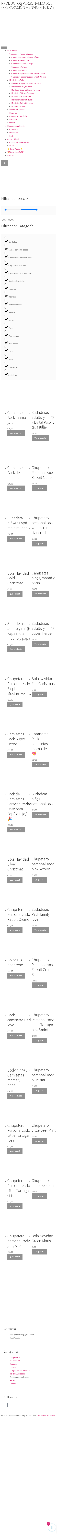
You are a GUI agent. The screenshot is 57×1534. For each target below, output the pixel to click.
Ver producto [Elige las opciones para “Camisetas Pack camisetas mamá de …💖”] (40, 764)
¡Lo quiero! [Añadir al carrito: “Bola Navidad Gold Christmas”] (15, 593)
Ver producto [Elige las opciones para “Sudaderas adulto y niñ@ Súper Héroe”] (40, 644)
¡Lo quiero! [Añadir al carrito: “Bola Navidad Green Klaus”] (39, 1251)
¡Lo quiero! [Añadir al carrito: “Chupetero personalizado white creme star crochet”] (39, 543)
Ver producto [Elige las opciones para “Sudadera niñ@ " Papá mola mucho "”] (16, 538)
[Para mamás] (5, 331)
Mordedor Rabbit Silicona (22, 103)
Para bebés (12, 50)
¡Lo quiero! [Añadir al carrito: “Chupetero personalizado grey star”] (15, 1256)
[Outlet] (5, 315)
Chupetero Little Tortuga (22, 63)
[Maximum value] (29, 210)
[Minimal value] (13, 210)
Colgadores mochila (18, 116)
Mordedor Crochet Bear (21, 96)
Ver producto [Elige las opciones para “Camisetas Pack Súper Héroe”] (16, 754)
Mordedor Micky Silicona (21, 86)
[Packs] (5, 323)
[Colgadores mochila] (5, 261)
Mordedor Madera (18, 106)
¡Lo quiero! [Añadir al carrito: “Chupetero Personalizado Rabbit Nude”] (39, 488)
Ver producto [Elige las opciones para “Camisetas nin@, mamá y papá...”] (40, 593)
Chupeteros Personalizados (21, 54)
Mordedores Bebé (16, 80)
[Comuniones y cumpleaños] (5, 268)
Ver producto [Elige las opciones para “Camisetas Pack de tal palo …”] (16, 488)
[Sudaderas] (5, 370)
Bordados (13, 119)
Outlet (12, 122)
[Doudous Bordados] (5, 276)
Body (11, 136)
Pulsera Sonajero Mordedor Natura (26, 83)
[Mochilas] (5, 292)
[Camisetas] (5, 362)
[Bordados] (5, 237)
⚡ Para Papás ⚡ (15, 149)
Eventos (10, 155)
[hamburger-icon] (4, 48)
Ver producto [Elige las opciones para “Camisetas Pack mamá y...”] (16, 433)
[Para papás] (5, 339)
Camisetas (13, 129)
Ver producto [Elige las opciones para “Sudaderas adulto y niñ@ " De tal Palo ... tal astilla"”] (40, 438)
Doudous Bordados (17, 109)
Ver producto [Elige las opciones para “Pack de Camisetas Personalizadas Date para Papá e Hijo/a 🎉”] (16, 829)
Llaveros (13, 113)
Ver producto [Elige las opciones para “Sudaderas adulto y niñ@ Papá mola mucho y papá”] (16, 649)
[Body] (5, 355)
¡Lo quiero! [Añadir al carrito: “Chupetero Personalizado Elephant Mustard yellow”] (15, 704)
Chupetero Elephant (20, 60)
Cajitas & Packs (13, 139)
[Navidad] (5, 308)
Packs (11, 145)
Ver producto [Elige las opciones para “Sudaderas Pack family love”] (40, 930)
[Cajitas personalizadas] (5, 245)
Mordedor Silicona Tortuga (22, 93)
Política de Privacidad (46, 1415)
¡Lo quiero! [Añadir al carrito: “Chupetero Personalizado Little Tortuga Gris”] (15, 1206)
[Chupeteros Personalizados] (5, 253)
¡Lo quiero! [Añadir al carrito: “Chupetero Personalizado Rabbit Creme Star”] (39, 985)
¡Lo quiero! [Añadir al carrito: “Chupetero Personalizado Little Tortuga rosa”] (15, 1151)
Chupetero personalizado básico (25, 57)
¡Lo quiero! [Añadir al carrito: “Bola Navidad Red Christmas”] (39, 694)
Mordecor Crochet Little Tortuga (25, 90)
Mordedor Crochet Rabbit (22, 99)
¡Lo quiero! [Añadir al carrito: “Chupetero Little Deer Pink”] (39, 1196)
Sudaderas (13, 132)
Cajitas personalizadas (19, 142)
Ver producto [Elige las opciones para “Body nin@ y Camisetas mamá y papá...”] (16, 1095)
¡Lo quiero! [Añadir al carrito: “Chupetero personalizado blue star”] (39, 1090)
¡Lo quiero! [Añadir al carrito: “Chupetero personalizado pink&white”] (39, 879)
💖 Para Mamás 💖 (15, 152)
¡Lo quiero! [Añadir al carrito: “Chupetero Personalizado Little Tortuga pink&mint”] (39, 1040)
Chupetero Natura (19, 67)
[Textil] (5, 347)
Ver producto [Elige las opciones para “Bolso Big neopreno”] (16, 975)
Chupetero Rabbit (19, 70)
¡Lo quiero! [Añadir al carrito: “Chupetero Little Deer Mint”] (39, 1141)
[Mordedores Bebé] (5, 300)
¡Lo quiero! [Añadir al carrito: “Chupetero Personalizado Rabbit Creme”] (15, 930)
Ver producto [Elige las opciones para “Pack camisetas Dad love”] (16, 1035)
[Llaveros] (5, 284)
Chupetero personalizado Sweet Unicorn (28, 77)
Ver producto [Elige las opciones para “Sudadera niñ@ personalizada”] (40, 814)
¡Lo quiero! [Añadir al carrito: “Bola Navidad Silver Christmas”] (15, 880)
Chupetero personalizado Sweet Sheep (28, 73)
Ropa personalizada (16, 126)
